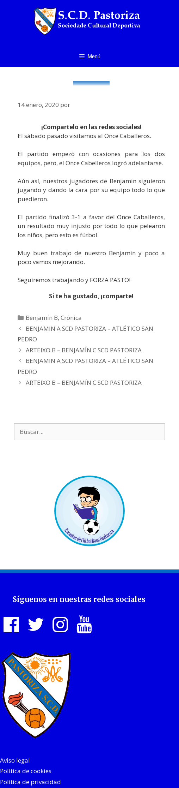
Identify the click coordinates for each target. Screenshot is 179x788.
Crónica (71, 318)
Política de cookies (25, 771)
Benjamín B (42, 318)
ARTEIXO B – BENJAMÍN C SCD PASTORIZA (84, 350)
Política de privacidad (30, 782)
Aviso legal (15, 760)
